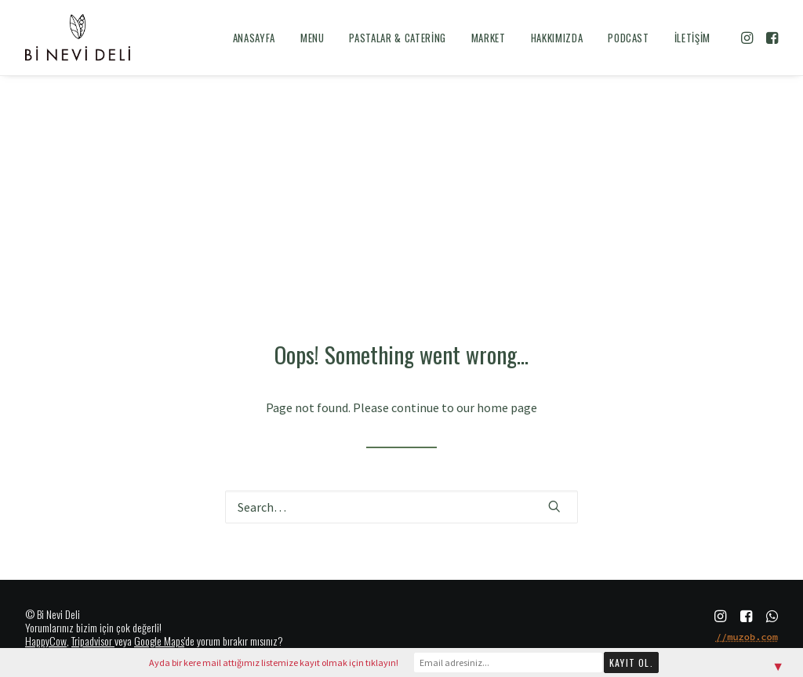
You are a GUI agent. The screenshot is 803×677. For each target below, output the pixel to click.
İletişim (692, 37)
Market (488, 37)
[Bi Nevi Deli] (77, 37)
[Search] (401, 507)
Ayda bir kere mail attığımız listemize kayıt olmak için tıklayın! (273, 662)
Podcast (628, 37)
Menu (312, 37)
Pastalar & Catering (397, 37)
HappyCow (46, 640)
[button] (748, 37)
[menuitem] (254, 37)
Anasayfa (254, 37)
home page (507, 407)
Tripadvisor (91, 640)
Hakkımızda (557, 37)
